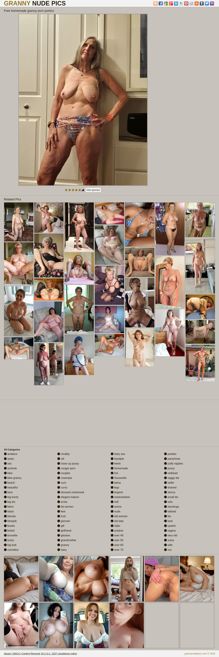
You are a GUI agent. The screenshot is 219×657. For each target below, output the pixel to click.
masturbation (120, 497)
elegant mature (68, 497)
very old (170, 535)
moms (116, 506)
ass (8, 463)
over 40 (117, 535)
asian (9, 458)
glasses (63, 535)
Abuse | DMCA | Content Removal (22, 653)
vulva (169, 540)
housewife (119, 477)
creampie (64, 477)
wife (168, 545)
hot (114, 473)
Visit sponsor (93, 190)
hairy (62, 549)
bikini (9, 506)
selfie (169, 482)
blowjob (10, 521)
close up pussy (68, 463)
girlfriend (64, 530)
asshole (10, 468)
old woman (119, 516)
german (63, 521)
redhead (171, 473)
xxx (168, 549)
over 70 (117, 549)
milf (114, 501)
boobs (9, 525)
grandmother (66, 540)
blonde (10, 516)
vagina (170, 530)
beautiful (11, 487)
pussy (169, 468)
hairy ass (118, 453)
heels (116, 463)
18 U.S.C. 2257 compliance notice (59, 653)
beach (9, 482)
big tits (9, 501)
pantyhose (172, 458)
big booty (11, 497)
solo (168, 501)
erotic (62, 501)
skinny (169, 492)
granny (63, 545)
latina (116, 482)
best (8, 492)
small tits (171, 497)
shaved (170, 487)
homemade (119, 468)
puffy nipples (173, 463)
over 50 (117, 540)
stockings (171, 506)
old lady (117, 521)
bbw (8, 473)
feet (61, 511)
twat (168, 521)
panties (170, 453)
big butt (10, 545)
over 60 (117, 545)
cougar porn (66, 468)
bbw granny (13, 477)
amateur (10, 453)
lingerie (117, 492)
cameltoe (11, 549)
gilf (60, 525)
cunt (61, 482)
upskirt (170, 525)
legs (115, 487)
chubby (63, 453)
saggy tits (171, 477)
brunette (10, 535)
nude (115, 511)
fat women (65, 506)
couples (63, 473)
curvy (62, 487)
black (9, 511)
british (9, 530)
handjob (117, 458)
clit (60, 458)
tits (167, 516)
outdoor (117, 530)
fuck (61, 516)
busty (9, 540)
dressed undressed (70, 492)
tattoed (170, 511)
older (115, 525)
